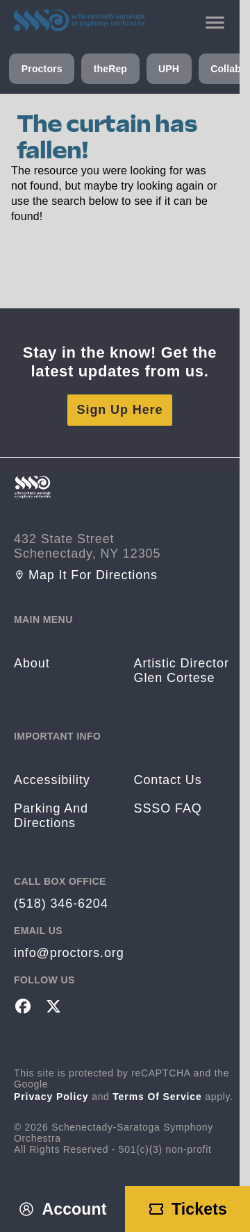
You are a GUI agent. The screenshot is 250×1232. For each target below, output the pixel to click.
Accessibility (52, 780)
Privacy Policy (51, 1096)
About (32, 663)
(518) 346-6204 (61, 903)
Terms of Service (157, 1096)
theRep (110, 68)
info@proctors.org (69, 953)
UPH (168, 68)
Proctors (42, 68)
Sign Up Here (120, 410)
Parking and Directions (51, 815)
